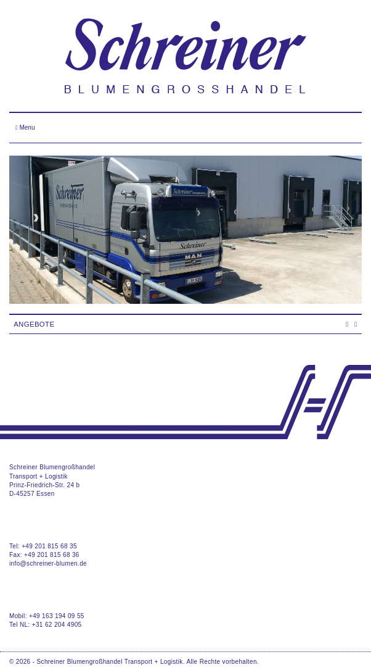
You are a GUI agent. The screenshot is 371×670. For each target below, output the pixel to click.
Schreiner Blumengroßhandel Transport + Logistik (110, 661)
